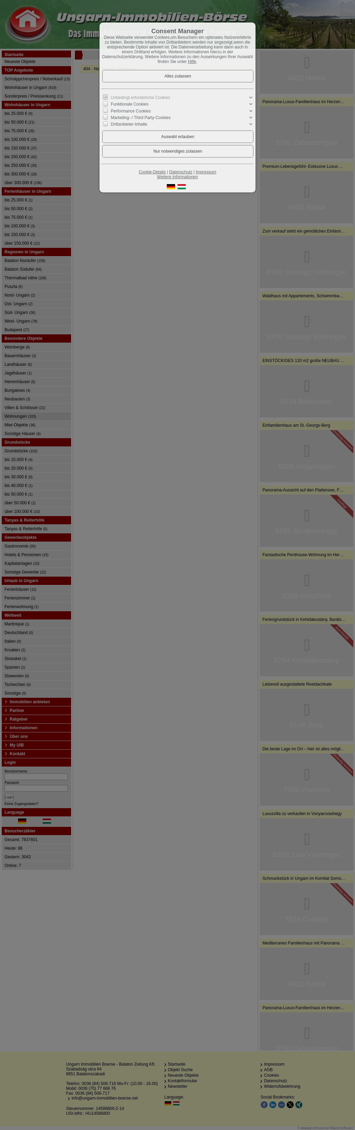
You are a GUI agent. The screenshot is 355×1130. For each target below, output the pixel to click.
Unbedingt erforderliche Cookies (140, 97)
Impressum (206, 172)
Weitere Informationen (177, 176)
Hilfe (192, 61)
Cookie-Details (152, 172)
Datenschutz (180, 172)
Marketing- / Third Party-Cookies (141, 117)
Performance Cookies (131, 110)
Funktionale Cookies (130, 104)
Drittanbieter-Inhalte (129, 124)
